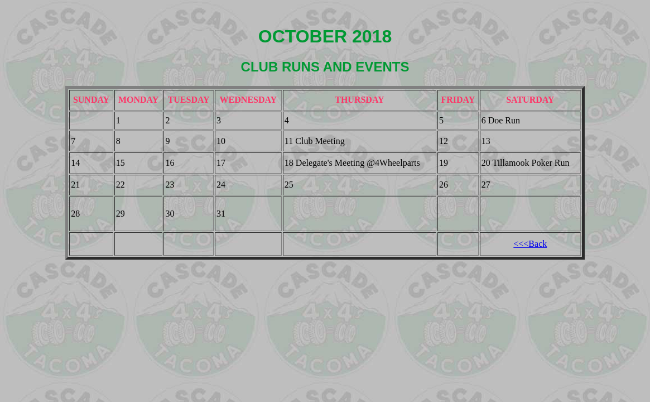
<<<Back (530, 243)
